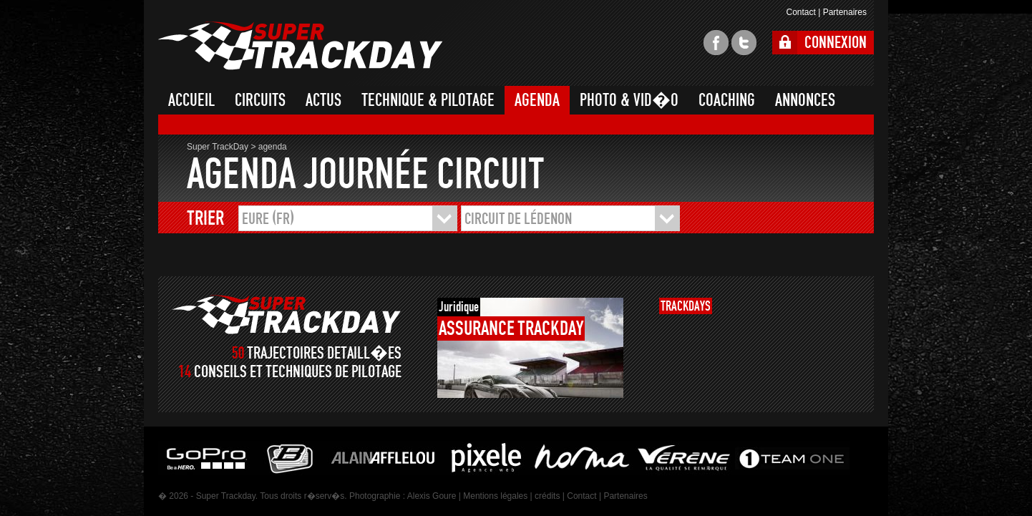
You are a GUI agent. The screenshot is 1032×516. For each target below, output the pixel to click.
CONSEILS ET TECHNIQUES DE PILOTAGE (297, 372)
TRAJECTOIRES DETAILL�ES (324, 353)
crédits (547, 496)
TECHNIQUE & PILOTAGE (428, 100)
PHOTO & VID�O (629, 100)
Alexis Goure (432, 496)
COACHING (726, 100)
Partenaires (845, 12)
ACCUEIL (191, 100)
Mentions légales (495, 496)
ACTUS (323, 100)
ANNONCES (805, 100)
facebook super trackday (716, 42)
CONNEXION (835, 43)
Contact (800, 12)
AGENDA (537, 100)
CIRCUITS (260, 100)
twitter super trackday (743, 42)
